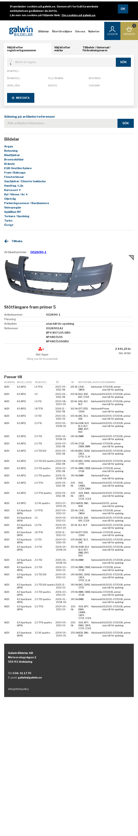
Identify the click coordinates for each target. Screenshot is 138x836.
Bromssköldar (14, 159)
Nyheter (94, 31)
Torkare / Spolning (16, 216)
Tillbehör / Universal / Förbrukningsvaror (96, 49)
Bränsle (9, 164)
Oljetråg (10, 198)
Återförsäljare (62, 31)
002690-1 (38, 252)
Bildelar (43, 31)
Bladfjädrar (12, 155)
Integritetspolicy (18, 689)
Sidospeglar (12, 207)
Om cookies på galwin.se (79, 15)
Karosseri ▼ (12, 190)
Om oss (80, 31)
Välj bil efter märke (62, 49)
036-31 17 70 (22, 673)
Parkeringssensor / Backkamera (26, 203)
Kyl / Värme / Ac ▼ (16, 194)
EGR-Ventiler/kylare (18, 168)
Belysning (11, 150)
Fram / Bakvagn (14, 172)
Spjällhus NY (12, 212)
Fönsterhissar (14, 177)
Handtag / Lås (13, 185)
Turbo (8, 220)
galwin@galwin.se (30, 677)
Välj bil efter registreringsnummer (21, 49)
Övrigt (8, 225)
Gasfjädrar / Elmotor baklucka (25, 181)
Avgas (8, 146)
